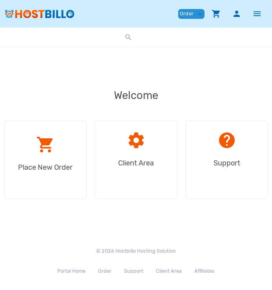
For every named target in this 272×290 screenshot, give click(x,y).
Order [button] (191, 14)
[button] (216, 14)
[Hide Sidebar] (257, 14)
